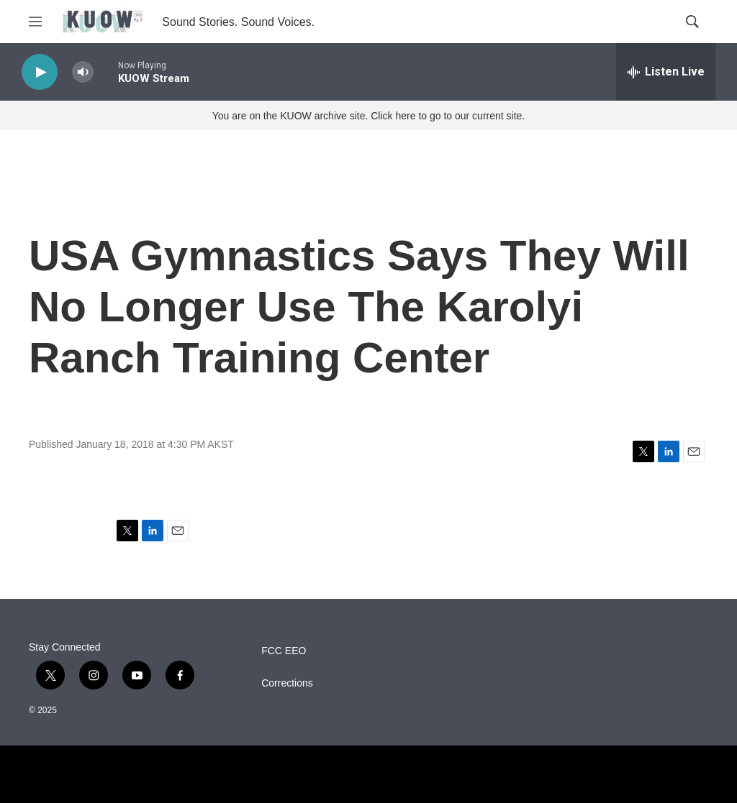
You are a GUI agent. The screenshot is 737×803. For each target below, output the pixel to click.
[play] (39, 72)
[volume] (83, 72)
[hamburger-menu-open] (35, 21)
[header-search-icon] (692, 21)
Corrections (287, 683)
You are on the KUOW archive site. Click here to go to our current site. (368, 115)
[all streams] (665, 72)
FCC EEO (283, 651)
